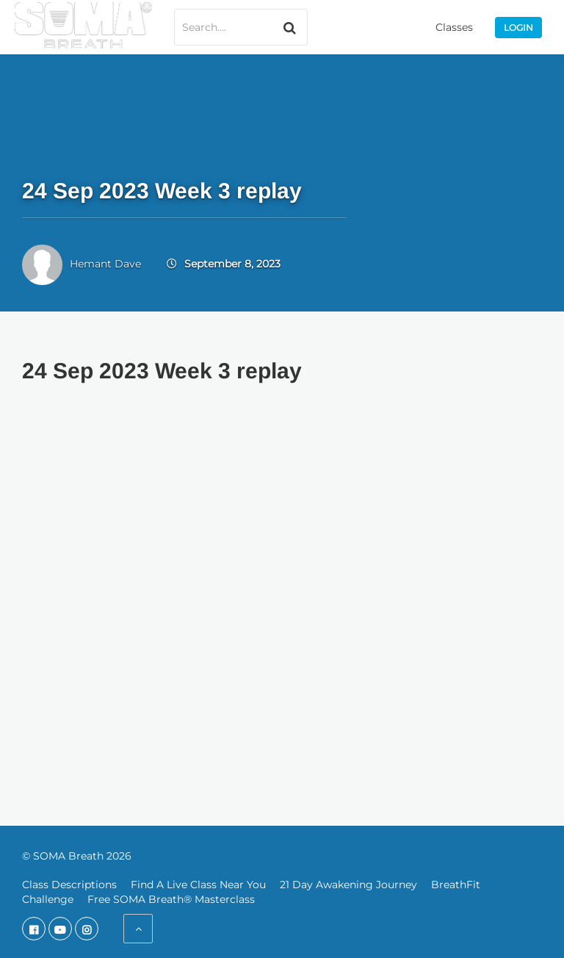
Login (518, 27)
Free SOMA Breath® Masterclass (171, 899)
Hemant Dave (105, 263)
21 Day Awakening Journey (348, 884)
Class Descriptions (69, 884)
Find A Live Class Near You (198, 884)
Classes (454, 27)
